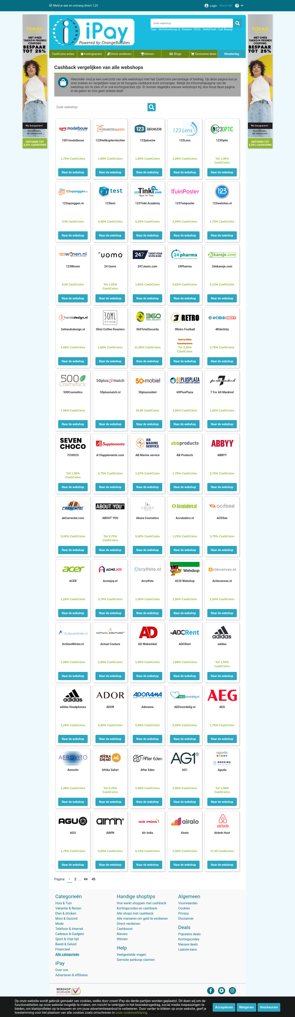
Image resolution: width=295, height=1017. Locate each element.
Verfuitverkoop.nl (169, 29)
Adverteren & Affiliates (71, 975)
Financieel (62, 949)
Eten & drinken (65, 913)
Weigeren (246, 1007)
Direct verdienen (128, 924)
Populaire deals (189, 934)
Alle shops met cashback (135, 913)
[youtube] (221, 990)
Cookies (184, 908)
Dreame (187, 29)
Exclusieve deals (203, 54)
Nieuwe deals (188, 944)
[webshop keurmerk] (68, 993)
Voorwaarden (188, 903)
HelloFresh (209, 29)
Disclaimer (186, 918)
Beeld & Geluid (65, 944)
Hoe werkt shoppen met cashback (141, 903)
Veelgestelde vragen (131, 955)
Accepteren (224, 1007)
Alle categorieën (67, 954)
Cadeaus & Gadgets (69, 934)
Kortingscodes (188, 939)
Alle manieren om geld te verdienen (142, 918)
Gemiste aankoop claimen (136, 960)
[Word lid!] (225, 6)
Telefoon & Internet (69, 929)
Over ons (61, 970)
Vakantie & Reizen (68, 908)
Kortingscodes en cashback (137, 908)
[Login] (210, 5)
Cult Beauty (225, 29)
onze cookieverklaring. (132, 1013)
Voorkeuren (269, 1007)
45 (93, 879)
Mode (59, 924)
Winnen (122, 939)
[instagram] (232, 990)
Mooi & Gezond (66, 918)
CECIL (197, 29)
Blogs (175, 54)
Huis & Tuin (63, 903)
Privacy (183, 913)
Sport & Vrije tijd (67, 939)
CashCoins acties (63, 54)
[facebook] (210, 990)
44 (85, 879)
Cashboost (125, 929)
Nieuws (122, 934)
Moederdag (231, 54)
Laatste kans (187, 949)
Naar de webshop (73, 172)
